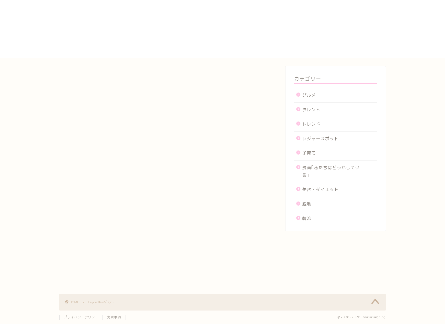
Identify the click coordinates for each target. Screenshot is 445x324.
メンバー (305, 47)
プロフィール (310, 41)
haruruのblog (81, 10)
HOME (303, 3)
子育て (309, 153)
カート (303, 21)
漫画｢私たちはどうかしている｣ (331, 171)
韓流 (306, 218)
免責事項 (114, 317)
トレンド (311, 124)
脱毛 (306, 204)
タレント (311, 110)
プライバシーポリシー (320, 34)
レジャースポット (320, 139)
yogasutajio (310, 8)
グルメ (309, 95)
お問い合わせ (310, 14)
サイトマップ (310, 28)
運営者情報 (308, 54)
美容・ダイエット (320, 189)
